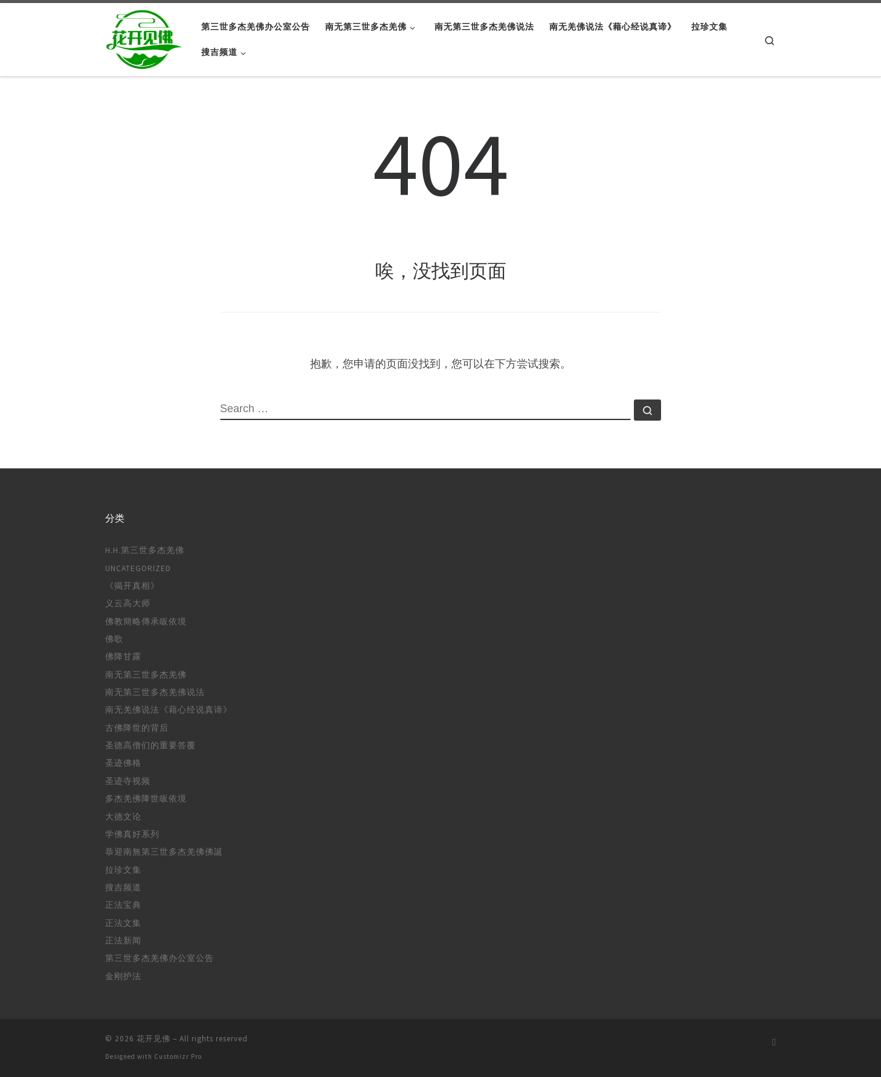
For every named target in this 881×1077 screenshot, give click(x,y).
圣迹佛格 (123, 763)
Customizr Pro (178, 1056)
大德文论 (123, 817)
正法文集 (123, 923)
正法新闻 (123, 941)
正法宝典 (123, 905)
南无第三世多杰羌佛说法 (155, 692)
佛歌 (114, 639)
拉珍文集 (123, 870)
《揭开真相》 (132, 586)
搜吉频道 (123, 887)
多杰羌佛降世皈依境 (146, 799)
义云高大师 (127, 603)
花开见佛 (153, 1038)
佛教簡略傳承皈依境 (146, 621)
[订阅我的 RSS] (774, 1042)
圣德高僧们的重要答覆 (150, 745)
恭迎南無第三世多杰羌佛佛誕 (164, 852)
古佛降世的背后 (137, 728)
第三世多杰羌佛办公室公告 (159, 958)
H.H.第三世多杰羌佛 (144, 550)
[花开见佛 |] (144, 37)
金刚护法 (123, 976)
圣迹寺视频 (127, 781)
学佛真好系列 (132, 834)
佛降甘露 (123, 657)
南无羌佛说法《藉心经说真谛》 (168, 710)
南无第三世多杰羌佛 (146, 675)
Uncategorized (138, 568)
